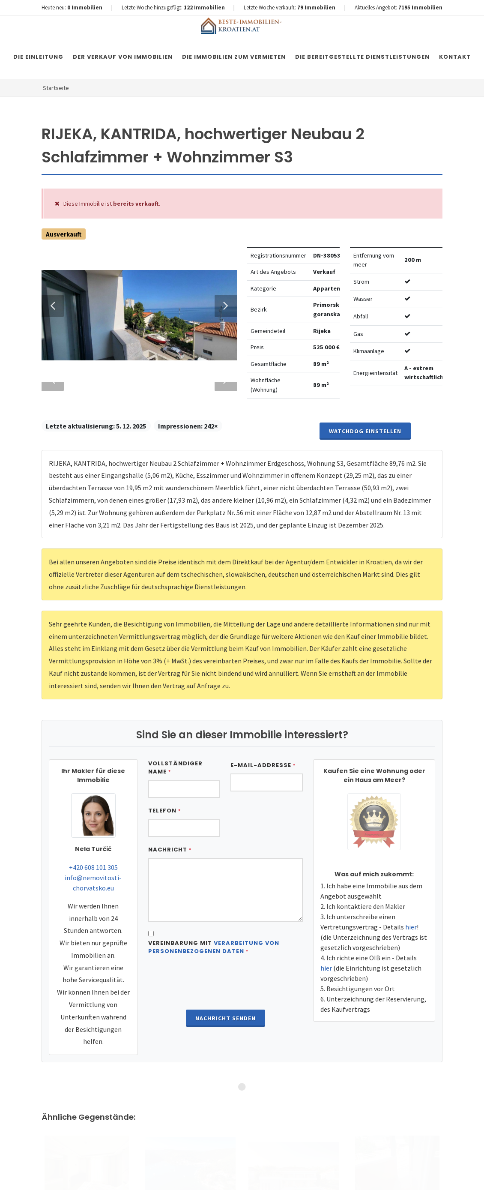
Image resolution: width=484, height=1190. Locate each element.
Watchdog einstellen (365, 1129)
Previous (53, 660)
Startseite (56, 88)
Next (222, 660)
